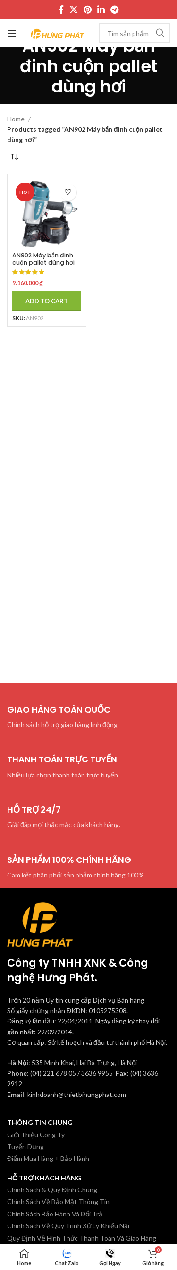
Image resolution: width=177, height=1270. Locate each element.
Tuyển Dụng (25, 1146)
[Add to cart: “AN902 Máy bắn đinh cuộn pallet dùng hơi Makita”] (46, 301)
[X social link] (74, 9)
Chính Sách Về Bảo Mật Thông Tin (58, 1201)
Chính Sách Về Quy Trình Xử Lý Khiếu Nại (68, 1226)
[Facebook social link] (61, 9)
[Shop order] (14, 157)
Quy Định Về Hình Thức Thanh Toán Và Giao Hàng (81, 1238)
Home (16, 119)
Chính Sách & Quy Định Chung (52, 1190)
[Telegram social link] (114, 9)
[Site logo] (58, 32)
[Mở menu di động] (11, 33)
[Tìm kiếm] (134, 33)
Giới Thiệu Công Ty (36, 1135)
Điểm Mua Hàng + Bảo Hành (48, 1158)
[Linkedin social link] (101, 9)
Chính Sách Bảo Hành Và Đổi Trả (54, 1214)
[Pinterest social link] (87, 9)
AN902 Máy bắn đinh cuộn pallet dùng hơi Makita (43, 262)
